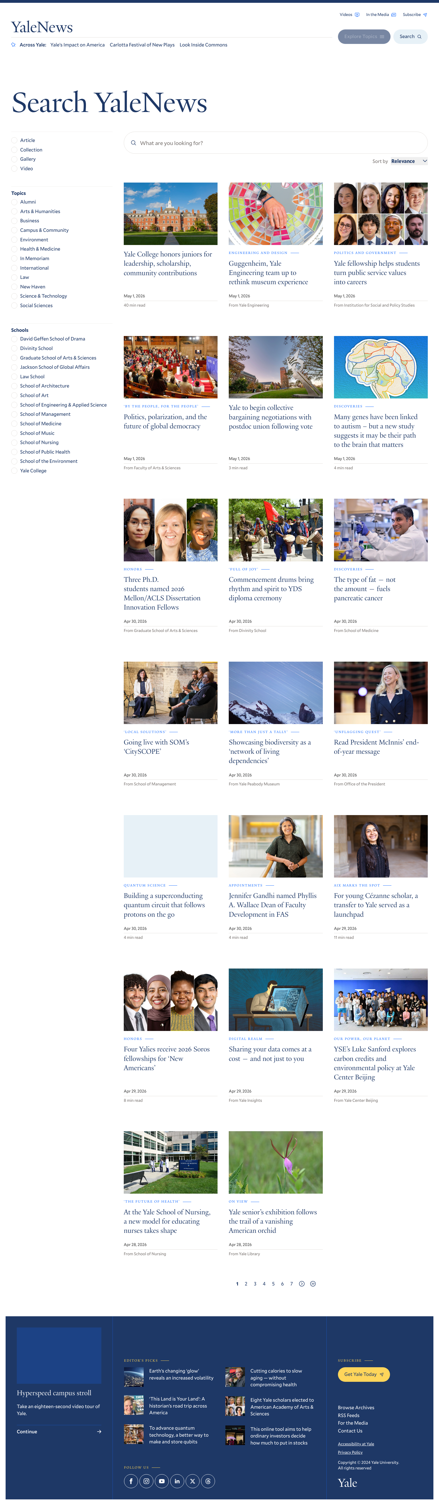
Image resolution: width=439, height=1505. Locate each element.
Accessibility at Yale (356, 1444)
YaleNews (42, 29)
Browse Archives (356, 1407)
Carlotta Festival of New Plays (142, 44)
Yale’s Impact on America (77, 44)
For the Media (353, 1422)
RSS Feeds (348, 1415)
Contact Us (350, 1430)
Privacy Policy (350, 1452)
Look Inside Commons (203, 44)
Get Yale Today (364, 1374)
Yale (347, 1484)
